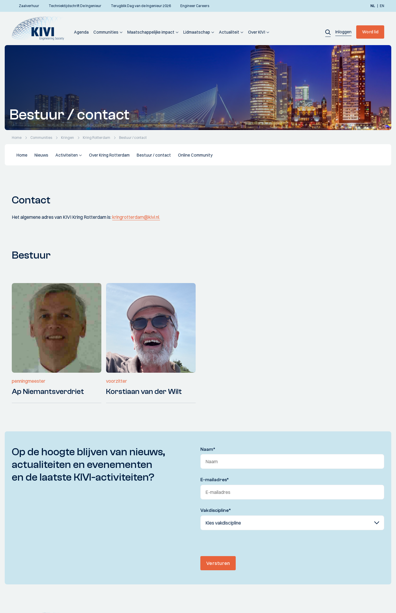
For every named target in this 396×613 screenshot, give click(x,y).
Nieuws (41, 155)
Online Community (195, 155)
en (382, 6)
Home (21, 155)
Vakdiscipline (215, 510)
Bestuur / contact (154, 155)
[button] (328, 31)
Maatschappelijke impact (150, 32)
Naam (207, 449)
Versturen (218, 563)
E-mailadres (214, 479)
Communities (105, 32)
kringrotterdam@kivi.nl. (136, 217)
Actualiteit (229, 32)
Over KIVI (256, 32)
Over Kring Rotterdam (109, 155)
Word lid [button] (370, 31)
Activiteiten (66, 155)
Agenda (81, 32)
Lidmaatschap (196, 32)
